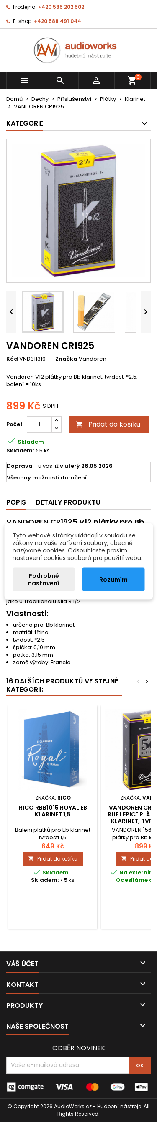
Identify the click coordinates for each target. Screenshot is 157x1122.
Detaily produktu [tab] (68, 502)
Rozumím (113, 579)
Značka (66, 359)
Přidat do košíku (108, 424)
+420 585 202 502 (61, 6)
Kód (12, 359)
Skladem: (20, 450)
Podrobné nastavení (43, 579)
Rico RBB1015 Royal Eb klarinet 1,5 (53, 810)
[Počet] (39, 424)
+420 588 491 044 (57, 21)
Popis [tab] (16, 502)
